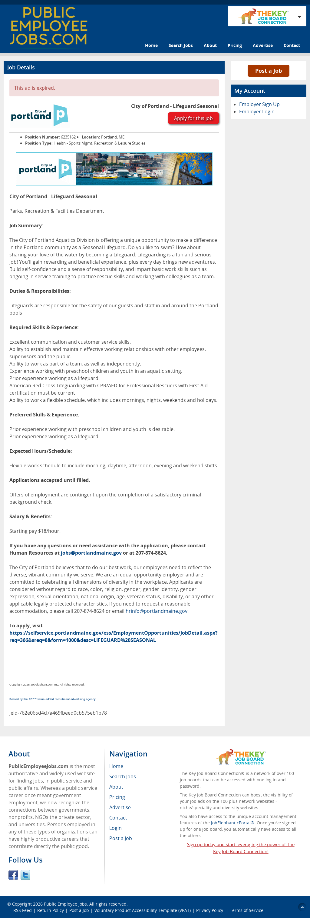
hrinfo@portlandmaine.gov (156, 611)
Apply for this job (193, 118)
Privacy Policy (210, 910)
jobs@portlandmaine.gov (91, 552)
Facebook (13, 875)
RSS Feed (22, 910)
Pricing (235, 45)
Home (151, 45)
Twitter (25, 875)
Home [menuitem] (116, 766)
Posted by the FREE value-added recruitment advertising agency (52, 699)
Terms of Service (246, 910)
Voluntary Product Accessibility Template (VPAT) (142, 910)
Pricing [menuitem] (117, 797)
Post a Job (268, 70)
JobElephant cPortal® (232, 823)
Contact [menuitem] (118, 817)
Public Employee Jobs (65, 904)
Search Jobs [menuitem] (122, 776)
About (210, 45)
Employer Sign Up (259, 104)
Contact (292, 45)
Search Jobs (181, 45)
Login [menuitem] (115, 828)
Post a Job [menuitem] (120, 838)
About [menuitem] (116, 786)
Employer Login (257, 111)
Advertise (263, 45)
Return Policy (50, 910)
